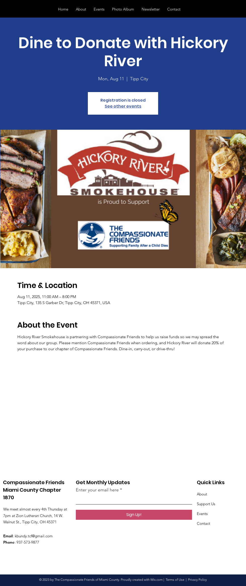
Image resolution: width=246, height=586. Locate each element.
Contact (203, 523)
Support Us (206, 503)
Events (202, 513)
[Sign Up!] (134, 515)
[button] (234, 9)
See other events (123, 106)
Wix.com (156, 579)
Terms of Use (175, 579)
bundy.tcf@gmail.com (35, 536)
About (202, 494)
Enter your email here (97, 490)
